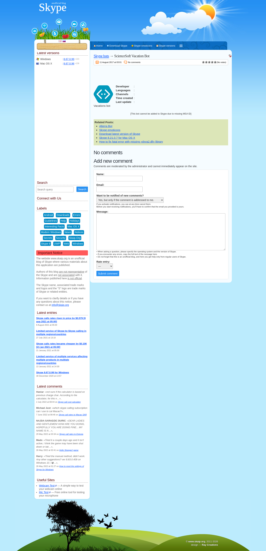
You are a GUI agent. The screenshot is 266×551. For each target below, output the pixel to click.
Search (82, 189)
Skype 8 (45, 243)
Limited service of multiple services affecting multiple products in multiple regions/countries (61, 359)
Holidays (75, 220)
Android (48, 215)
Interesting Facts (54, 226)
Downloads (63, 215)
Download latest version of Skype (119, 133)
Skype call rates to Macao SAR (73, 415)
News (67, 232)
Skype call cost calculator (69, 402)
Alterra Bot (105, 126)
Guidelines (51, 220)
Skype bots (101, 56)
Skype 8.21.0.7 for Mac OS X (117, 137)
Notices (79, 232)
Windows (78, 243)
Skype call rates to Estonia (71, 434)
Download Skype (118, 45)
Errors (76, 215)
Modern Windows (51, 232)
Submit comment (107, 273)
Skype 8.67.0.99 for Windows (52, 372)
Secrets (48, 237)
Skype (52, 7)
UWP (57, 243)
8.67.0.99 (69, 59)
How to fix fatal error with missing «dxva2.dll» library (131, 141)
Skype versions (167, 45)
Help (63, 220)
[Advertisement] (161, 74)
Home (99, 45)
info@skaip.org (60, 304)
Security (60, 237)
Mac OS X (73, 226)
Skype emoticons (143, 45)
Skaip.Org (75, 237)
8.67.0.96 (69, 63)
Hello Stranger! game (69, 450)
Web (66, 243)
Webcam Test (46, 485)
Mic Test (43, 492)
